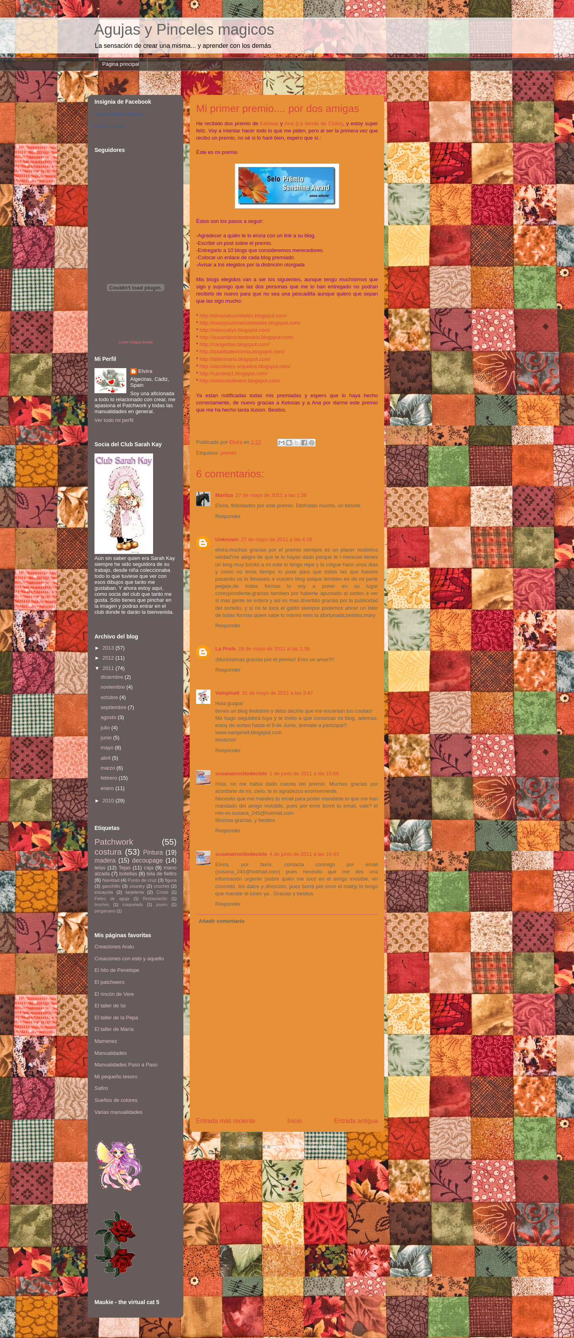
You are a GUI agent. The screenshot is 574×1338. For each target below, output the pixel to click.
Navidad (111, 880)
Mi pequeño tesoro (116, 1077)
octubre (110, 697)
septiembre (114, 707)
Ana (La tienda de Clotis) (313, 123)
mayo (108, 748)
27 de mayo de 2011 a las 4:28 (277, 539)
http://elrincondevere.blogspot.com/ (240, 381)
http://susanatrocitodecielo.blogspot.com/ (247, 337)
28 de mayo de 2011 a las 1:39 (274, 649)
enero (108, 788)
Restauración (155, 899)
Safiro (101, 1088)
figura (171, 880)
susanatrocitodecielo (241, 773)
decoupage (147, 860)
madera (105, 860)
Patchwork (113, 841)
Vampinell (227, 693)
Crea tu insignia (109, 126)
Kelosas (269, 123)
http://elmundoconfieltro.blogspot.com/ (243, 316)
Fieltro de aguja (111, 899)
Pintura (153, 852)
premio (228, 453)
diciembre (113, 677)
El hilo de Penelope (116, 970)
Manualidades (110, 1053)
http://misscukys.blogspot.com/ (235, 330)
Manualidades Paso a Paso (125, 1065)
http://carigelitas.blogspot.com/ (235, 344)
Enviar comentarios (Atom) (303, 1146)
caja (148, 868)
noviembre (113, 687)
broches (101, 905)
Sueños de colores (116, 1100)
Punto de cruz (142, 880)
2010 (109, 801)
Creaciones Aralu (114, 947)
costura (108, 851)
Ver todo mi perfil (114, 420)
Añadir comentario (222, 921)
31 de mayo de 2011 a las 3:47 (277, 693)
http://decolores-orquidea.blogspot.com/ (245, 366)
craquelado (132, 905)
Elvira (145, 371)
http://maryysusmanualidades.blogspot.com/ (250, 323)
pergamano (105, 911)
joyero (161, 905)
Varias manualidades (118, 1112)
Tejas (124, 868)
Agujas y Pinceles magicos (184, 29)
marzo (109, 768)
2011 (109, 668)
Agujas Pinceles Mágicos (118, 114)
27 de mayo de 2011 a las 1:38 (271, 495)
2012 (109, 658)
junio (107, 738)
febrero (110, 778)
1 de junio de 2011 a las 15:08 (304, 773)
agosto (109, 717)
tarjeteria (135, 892)
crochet (161, 886)
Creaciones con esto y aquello (129, 959)
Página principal (121, 64)
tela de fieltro (162, 874)
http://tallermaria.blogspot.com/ (235, 359)
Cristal (162, 892)
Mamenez (105, 1041)
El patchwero (109, 982)
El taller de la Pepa (116, 1018)
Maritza (224, 495)
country (137, 886)
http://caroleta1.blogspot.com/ (234, 373)
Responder (228, 516)
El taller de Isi (110, 1006)
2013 (109, 648)
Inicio (294, 1120)
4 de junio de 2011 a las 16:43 (304, 854)
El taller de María (114, 1029)
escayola (103, 892)
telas (99, 868)
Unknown (227, 539)
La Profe (225, 649)
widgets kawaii (141, 342)
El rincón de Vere (114, 994)
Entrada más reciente (225, 1120)
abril (106, 758)
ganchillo (111, 886)
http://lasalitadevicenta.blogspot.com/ (242, 352)
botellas (128, 874)
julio (106, 728)
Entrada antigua (356, 1120)
